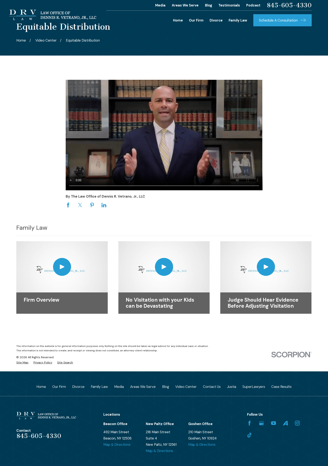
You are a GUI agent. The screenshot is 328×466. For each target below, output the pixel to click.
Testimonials (229, 5)
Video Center (186, 386)
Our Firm (59, 386)
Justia (231, 386)
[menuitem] (22, 362)
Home (41, 386)
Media (160, 5)
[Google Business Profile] (261, 423)
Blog (208, 5)
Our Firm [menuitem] (196, 20)
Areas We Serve (185, 5)
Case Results (281, 386)
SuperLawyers (253, 386)
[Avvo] (285, 423)
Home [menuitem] (178, 20)
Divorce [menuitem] (216, 20)
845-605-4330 (289, 5)
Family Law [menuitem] (238, 20)
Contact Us (212, 386)
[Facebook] (249, 423)
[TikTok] (249, 435)
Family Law (99, 386)
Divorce (78, 386)
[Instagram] (297, 423)
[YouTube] (273, 423)
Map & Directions (117, 444)
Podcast (253, 5)
